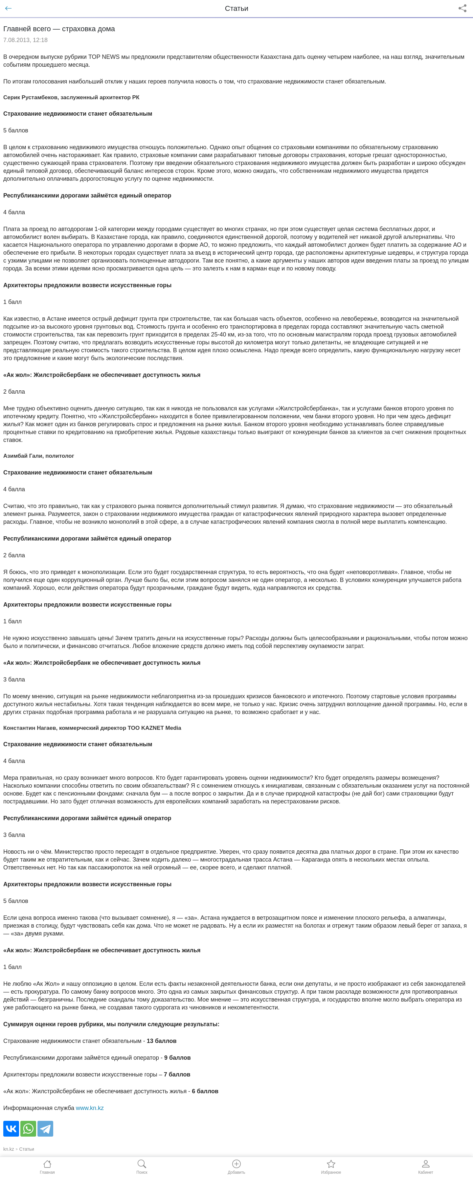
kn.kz (8, 1149)
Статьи (26, 1149)
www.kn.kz (90, 1108)
